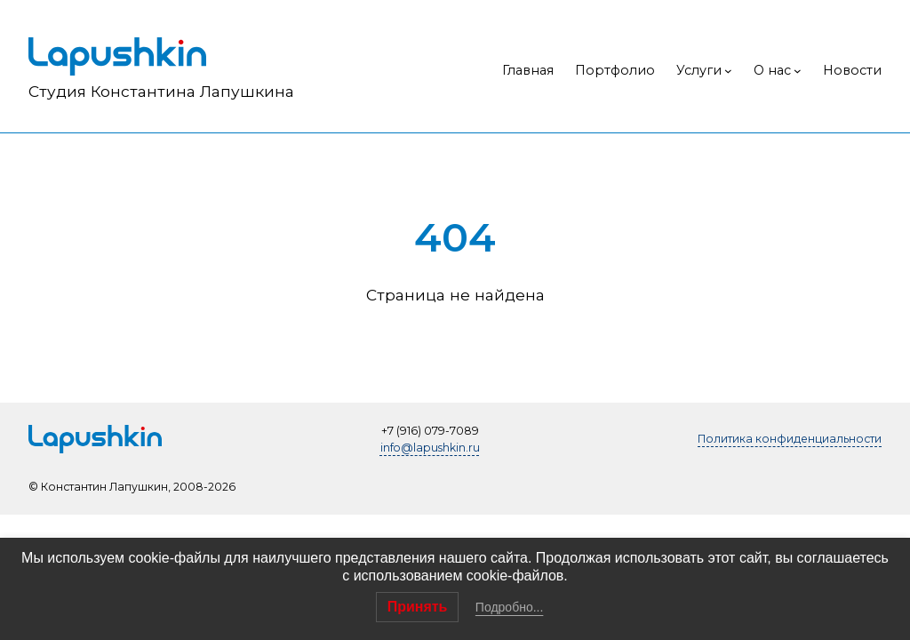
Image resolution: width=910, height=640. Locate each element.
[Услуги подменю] (728, 71)
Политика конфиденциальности (790, 438)
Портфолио (615, 70)
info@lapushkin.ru (430, 447)
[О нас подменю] (798, 71)
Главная (528, 70)
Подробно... (509, 607)
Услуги (699, 70)
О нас (772, 70)
